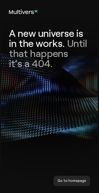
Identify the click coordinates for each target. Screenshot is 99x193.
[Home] (23, 11)
